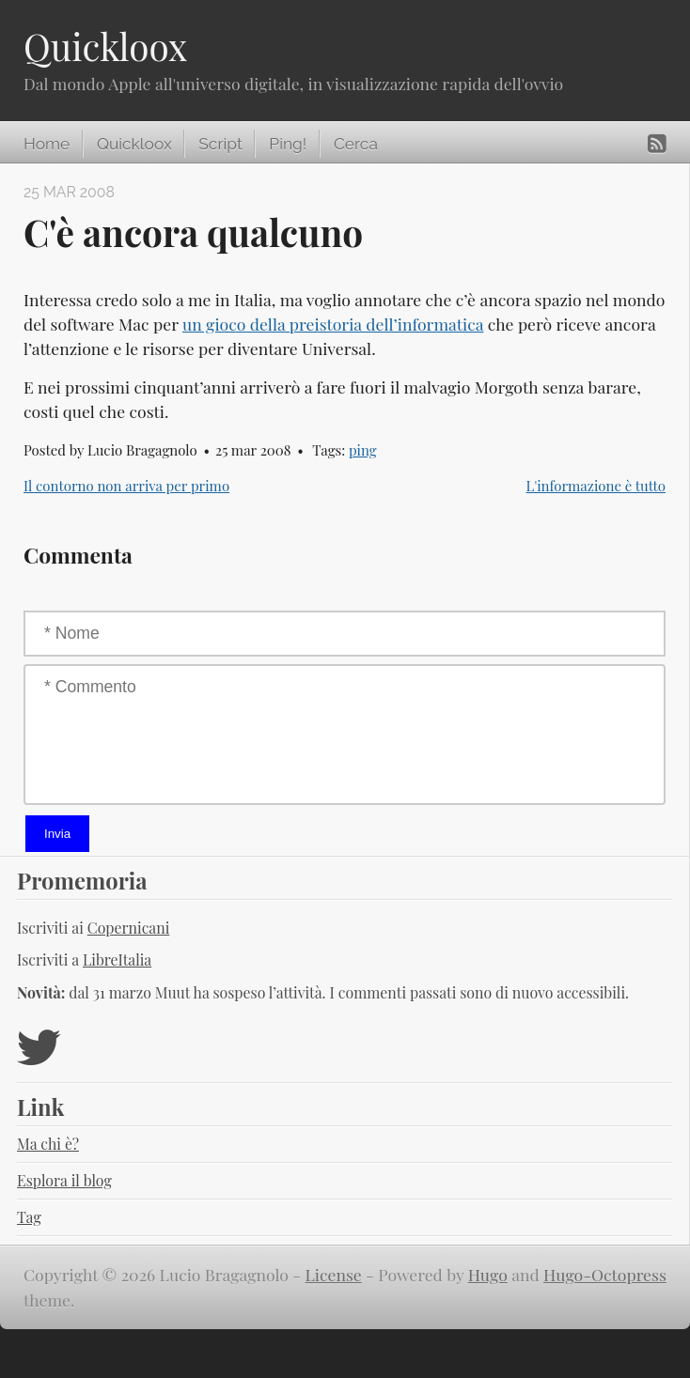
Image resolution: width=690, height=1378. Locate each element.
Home (47, 143)
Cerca (356, 143)
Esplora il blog (64, 1180)
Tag (29, 1217)
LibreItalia (117, 959)
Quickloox (105, 46)
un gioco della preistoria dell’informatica (332, 323)
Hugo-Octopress (604, 1274)
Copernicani (128, 927)
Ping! (287, 143)
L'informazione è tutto (596, 485)
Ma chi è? (48, 1143)
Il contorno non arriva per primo (126, 485)
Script (220, 143)
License (334, 1274)
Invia (57, 834)
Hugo (488, 1274)
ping (363, 450)
